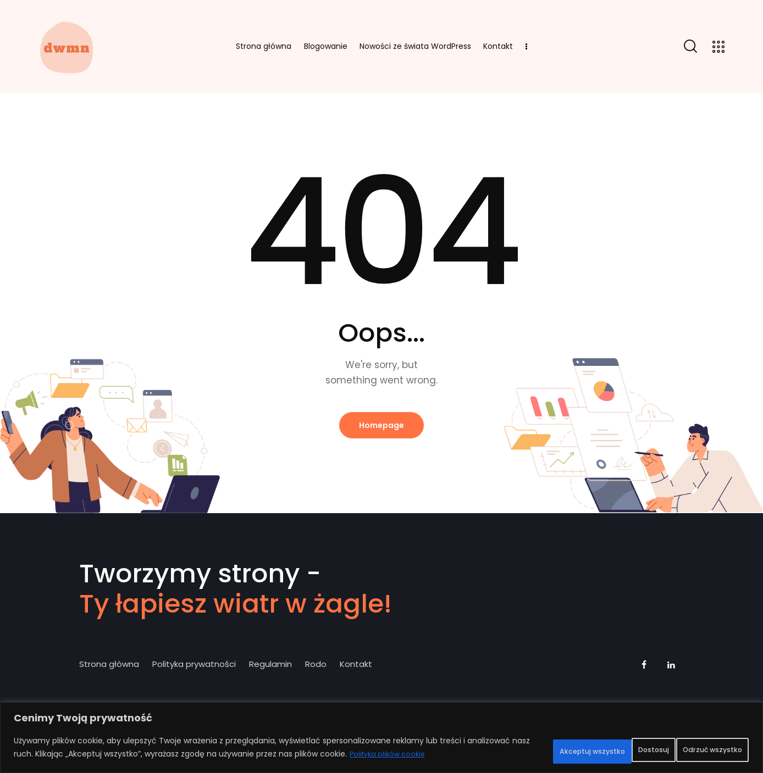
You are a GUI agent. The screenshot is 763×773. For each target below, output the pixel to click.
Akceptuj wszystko (696, 743)
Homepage (381, 426)
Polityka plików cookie (84, 757)
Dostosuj (501, 743)
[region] (381, 733)
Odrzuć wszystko (589, 743)
